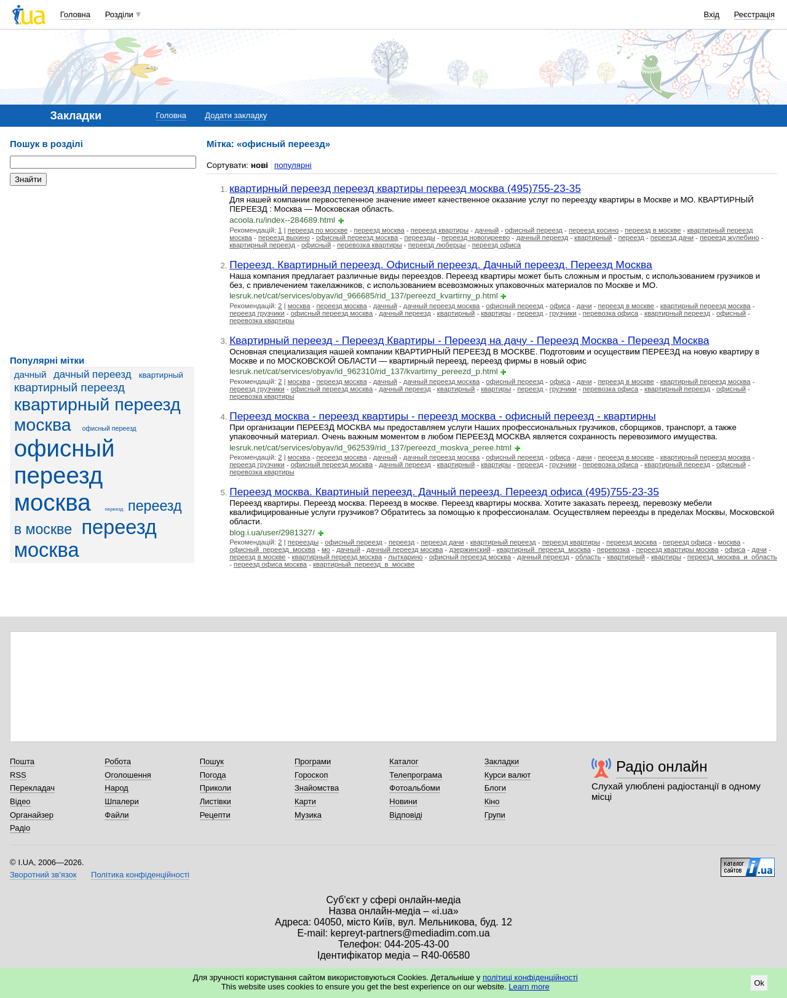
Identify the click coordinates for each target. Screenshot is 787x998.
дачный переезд (92, 374)
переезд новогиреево (475, 237)
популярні (293, 165)
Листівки (215, 801)
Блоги (495, 787)
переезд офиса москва (270, 564)
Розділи (119, 14)
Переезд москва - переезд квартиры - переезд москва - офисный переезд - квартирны (442, 416)
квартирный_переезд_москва (544, 549)
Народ (116, 787)
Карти (305, 801)
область (588, 557)
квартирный (161, 375)
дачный (30, 374)
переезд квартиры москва (677, 549)
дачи (584, 305)
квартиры (496, 313)
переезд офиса (496, 245)
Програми (313, 761)
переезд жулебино (729, 237)
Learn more (528, 986)
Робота (118, 761)
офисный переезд (109, 428)
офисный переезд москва (64, 475)
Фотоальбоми (414, 787)
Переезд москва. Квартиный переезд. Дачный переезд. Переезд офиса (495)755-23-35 (444, 491)
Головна (75, 14)
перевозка (613, 549)
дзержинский (469, 549)
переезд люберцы (437, 245)
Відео (20, 801)
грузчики (563, 313)
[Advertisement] (102, 271)
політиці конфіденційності (530, 977)
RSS (18, 775)
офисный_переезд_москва (272, 549)
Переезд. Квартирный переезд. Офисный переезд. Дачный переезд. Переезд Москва (440, 264)
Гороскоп (311, 775)
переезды (419, 237)
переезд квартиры (440, 230)
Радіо (20, 827)
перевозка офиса (610, 313)
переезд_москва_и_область (732, 557)
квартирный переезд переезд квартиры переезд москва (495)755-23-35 (405, 188)
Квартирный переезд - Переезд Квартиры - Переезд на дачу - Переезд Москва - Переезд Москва (469, 340)
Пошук (212, 761)
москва (299, 305)
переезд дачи (672, 237)
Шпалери (122, 801)
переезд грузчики (257, 313)
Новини (403, 801)
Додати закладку (236, 115)
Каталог (403, 761)
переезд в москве (653, 230)
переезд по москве (318, 230)
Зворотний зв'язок (43, 874)
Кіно (492, 801)
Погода (213, 775)
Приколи (215, 787)
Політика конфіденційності (140, 874)
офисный (316, 245)
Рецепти (215, 815)
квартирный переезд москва (705, 305)
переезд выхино (284, 237)
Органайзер (31, 815)
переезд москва (85, 538)
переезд (114, 509)
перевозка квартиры (369, 245)
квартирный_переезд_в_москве (363, 564)
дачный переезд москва (441, 305)
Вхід (712, 14)
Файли (117, 815)
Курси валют (507, 775)
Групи (494, 815)
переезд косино (594, 230)
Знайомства (317, 787)
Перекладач (32, 787)
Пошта (22, 761)
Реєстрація (754, 14)
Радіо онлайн (662, 766)
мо (326, 549)
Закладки (501, 761)
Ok (759, 983)
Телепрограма (415, 775)
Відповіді (405, 815)
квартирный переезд (69, 387)
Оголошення (128, 775)
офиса (560, 305)
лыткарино (405, 557)
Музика (308, 815)
